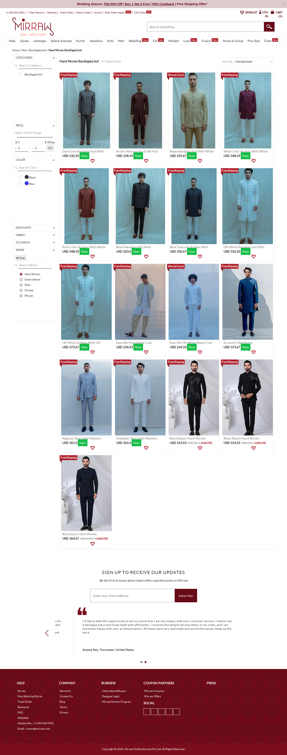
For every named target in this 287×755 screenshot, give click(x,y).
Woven (29, 295)
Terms (63, 707)
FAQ (20, 712)
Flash (271, 40)
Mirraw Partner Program (116, 701)
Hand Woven (32, 274)
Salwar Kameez (61, 41)
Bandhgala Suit (33, 74)
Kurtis (80, 41)
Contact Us (66, 696)
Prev (48, 633)
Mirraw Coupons (154, 691)
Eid (158, 40)
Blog (62, 701)
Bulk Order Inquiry (115, 12)
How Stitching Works (29, 696)
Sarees (24, 41)
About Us (65, 691)
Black (30, 177)
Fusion (210, 40)
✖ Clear (20, 258)
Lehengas (39, 41)
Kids (110, 41)
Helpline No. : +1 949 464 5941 (35, 723)
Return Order (83, 12)
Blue (30, 183)
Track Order (66, 12)
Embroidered (32, 279)
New (12, 41)
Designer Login (111, 696)
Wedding (138, 40)
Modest (173, 41)
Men (121, 41)
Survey (98, 12)
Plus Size (254, 41)
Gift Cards (142, 12)
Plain (27, 284)
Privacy (64, 712)
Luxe (190, 40)
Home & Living (233, 41)
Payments (23, 707)
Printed (29, 290)
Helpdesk (22, 718)
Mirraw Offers (152, 696)
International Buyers (114, 691)
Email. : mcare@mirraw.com (33, 728)
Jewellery (96, 41)
